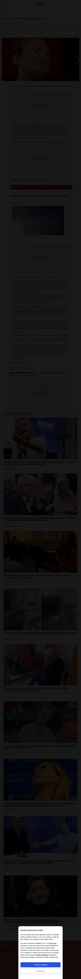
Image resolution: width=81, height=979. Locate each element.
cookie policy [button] (48, 939)
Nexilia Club (41, 971)
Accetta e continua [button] (40, 965)
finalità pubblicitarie (42, 955)
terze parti (53, 943)
